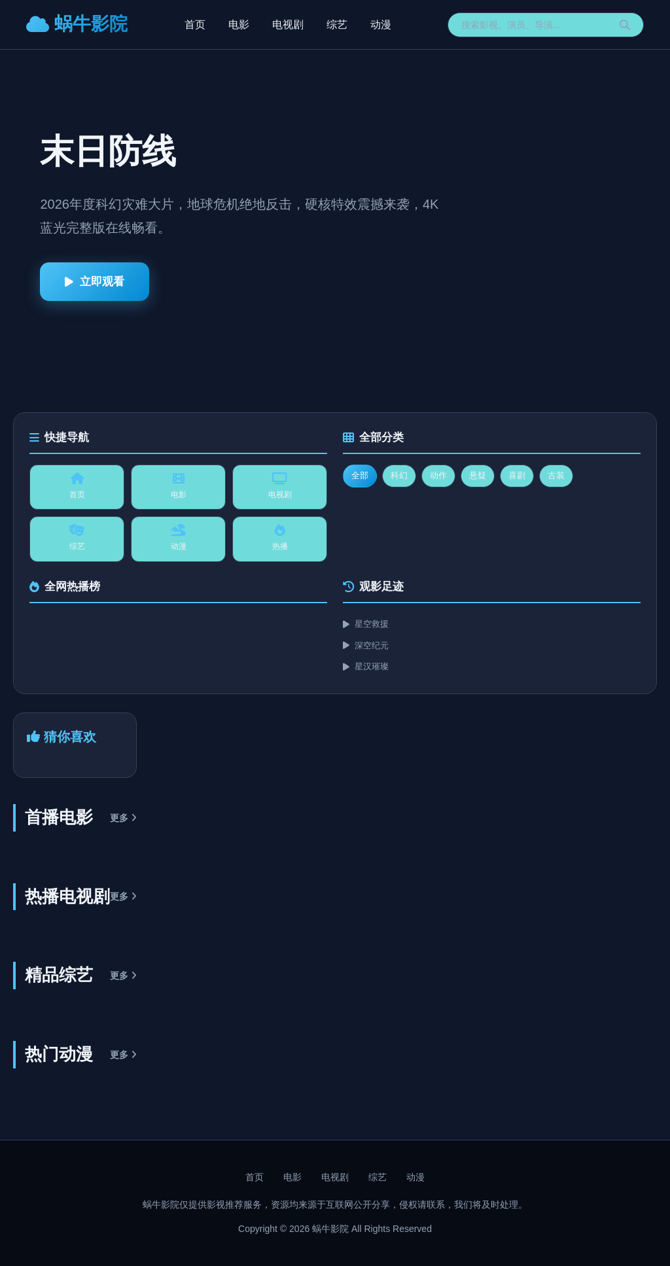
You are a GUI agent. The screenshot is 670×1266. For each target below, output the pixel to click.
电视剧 (288, 24)
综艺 (336, 24)
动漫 (380, 24)
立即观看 (94, 281)
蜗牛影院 (77, 24)
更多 (123, 818)
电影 (238, 24)
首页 (195, 24)
